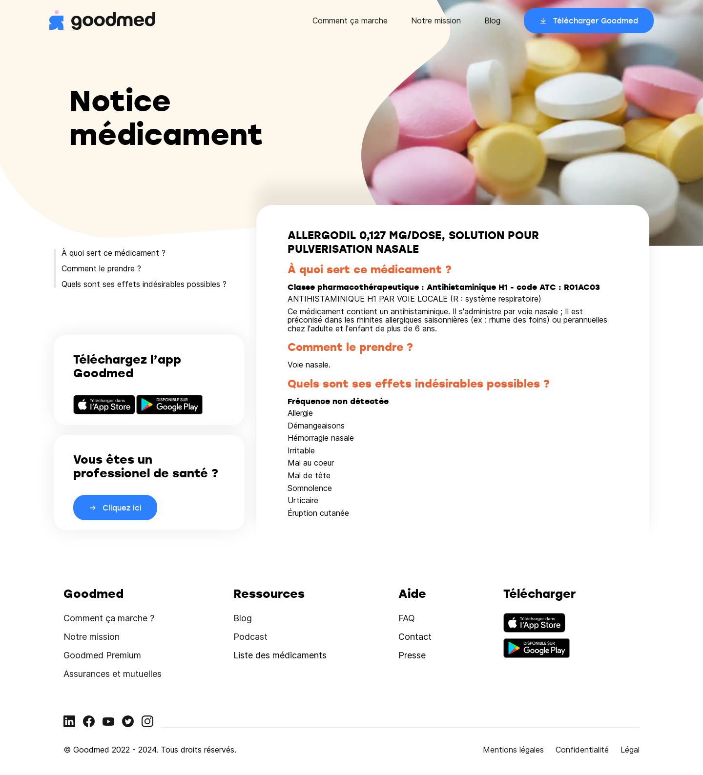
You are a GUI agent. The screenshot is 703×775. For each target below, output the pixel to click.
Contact (415, 637)
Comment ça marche (350, 20)
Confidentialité (582, 750)
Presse (412, 655)
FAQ (406, 618)
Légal (630, 750)
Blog (492, 20)
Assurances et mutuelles (112, 674)
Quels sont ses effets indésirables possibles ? (144, 284)
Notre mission (436, 20)
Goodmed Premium (102, 655)
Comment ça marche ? (108, 618)
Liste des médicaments (280, 655)
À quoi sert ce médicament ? (113, 253)
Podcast (250, 637)
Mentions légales (513, 750)
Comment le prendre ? (101, 268)
